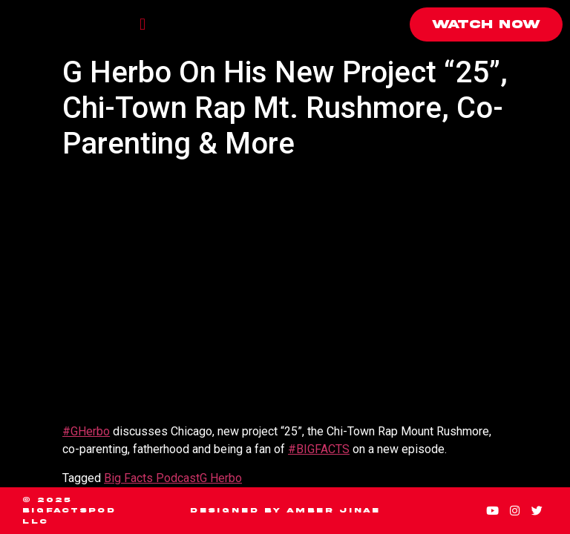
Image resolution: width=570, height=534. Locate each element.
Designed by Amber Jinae (285, 510)
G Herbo (221, 478)
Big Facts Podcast (152, 478)
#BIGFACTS (319, 449)
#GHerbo (86, 431)
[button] (142, 25)
